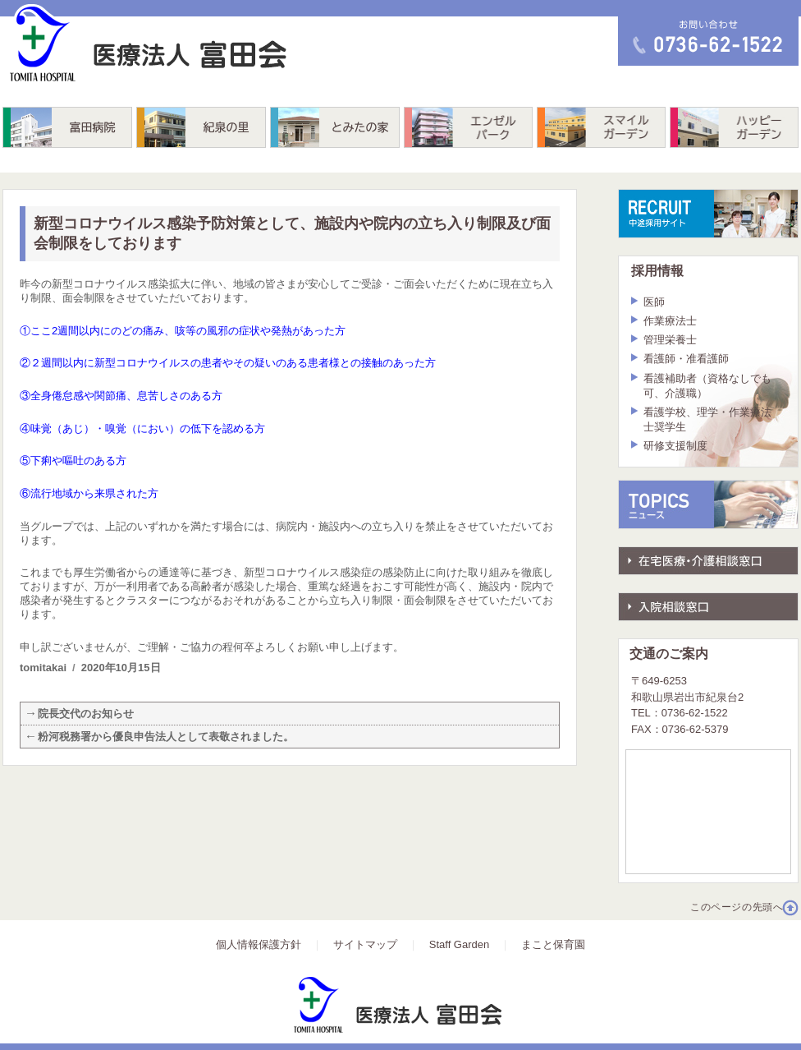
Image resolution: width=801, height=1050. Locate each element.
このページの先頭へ (736, 907)
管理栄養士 (670, 340)
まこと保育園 (553, 944)
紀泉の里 (201, 127)
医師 (654, 302)
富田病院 (67, 127)
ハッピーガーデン (734, 127)
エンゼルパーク (468, 127)
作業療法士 (670, 321)
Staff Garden (459, 944)
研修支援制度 (675, 446)
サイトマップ (365, 944)
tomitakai (43, 667)
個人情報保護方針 (258, 944)
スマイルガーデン (601, 127)
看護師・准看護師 (686, 358)
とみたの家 (335, 127)
